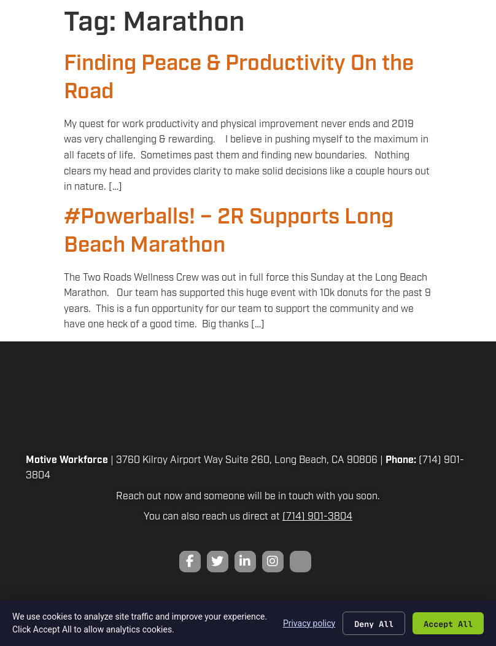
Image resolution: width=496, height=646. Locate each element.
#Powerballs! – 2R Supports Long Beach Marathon (228, 231)
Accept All (448, 623)
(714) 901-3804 (317, 516)
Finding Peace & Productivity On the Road (239, 78)
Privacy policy (309, 623)
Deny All (373, 623)
